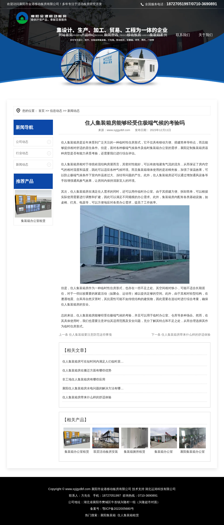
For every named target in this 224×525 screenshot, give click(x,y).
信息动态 (56, 110)
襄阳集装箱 (108, 515)
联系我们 (183, 35)
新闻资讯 (111, 35)
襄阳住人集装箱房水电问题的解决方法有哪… (93, 388)
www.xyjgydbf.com (118, 130)
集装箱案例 (158, 35)
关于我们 (206, 35)
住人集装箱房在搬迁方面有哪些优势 (86, 370)
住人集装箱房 (70, 142)
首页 (41, 110)
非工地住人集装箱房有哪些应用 (83, 379)
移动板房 (134, 35)
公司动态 (22, 141)
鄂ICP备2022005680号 (118, 508)
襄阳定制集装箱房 (192, 148)
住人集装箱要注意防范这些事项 (90, 334)
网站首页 (66, 35)
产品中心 (88, 35)
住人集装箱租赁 (128, 515)
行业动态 (22, 153)
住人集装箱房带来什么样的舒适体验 (185, 334)
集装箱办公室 (159, 148)
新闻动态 (22, 164)
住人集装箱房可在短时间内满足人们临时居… (93, 361)
